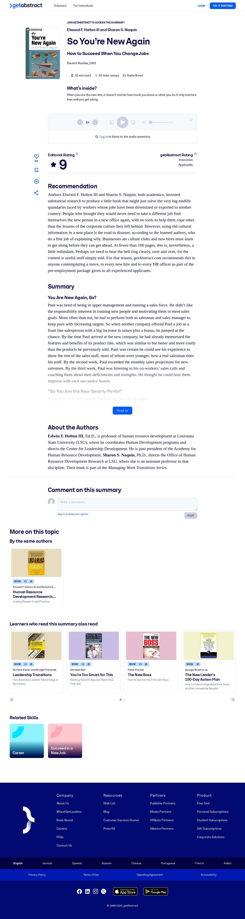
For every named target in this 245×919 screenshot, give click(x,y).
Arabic (228, 863)
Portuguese (168, 863)
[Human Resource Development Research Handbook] (36, 563)
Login (201, 5)
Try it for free (223, 5)
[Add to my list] (36, 181)
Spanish (77, 863)
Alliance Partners (161, 828)
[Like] (36, 157)
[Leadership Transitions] (36, 646)
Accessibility (208, 874)
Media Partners (160, 812)
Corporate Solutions (210, 837)
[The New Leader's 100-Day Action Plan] (209, 646)
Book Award (64, 820)
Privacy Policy (37, 874)
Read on (122, 410)
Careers (61, 828)
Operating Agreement (150, 874)
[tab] (120, 700)
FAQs (59, 837)
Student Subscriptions (212, 820)
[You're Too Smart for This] (94, 646)
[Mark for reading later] (36, 170)
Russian (106, 863)
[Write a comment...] (127, 504)
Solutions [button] (60, 5)
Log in (104, 136)
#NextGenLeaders (69, 812)
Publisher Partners (162, 803)
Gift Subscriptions (209, 828)
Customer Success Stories (121, 820)
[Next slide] (233, 699)
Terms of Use (91, 874)
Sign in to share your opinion (73, 514)
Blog (106, 812)
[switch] (122, 122)
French (199, 863)
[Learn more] (77, 153)
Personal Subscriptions (212, 812)
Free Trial (203, 803)
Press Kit (109, 828)
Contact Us (64, 845)
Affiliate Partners (161, 820)
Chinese (136, 863)
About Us (62, 803)
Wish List (109, 803)
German (47, 863)
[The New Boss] (151, 646)
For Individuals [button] (83, 5)
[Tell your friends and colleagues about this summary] (36, 193)
